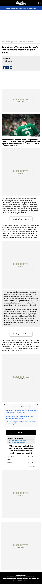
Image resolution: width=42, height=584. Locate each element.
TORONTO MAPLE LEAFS (26, 42)
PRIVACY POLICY (22, 579)
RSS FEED (15, 580)
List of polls (32, 466)
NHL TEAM (15, 42)
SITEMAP (20, 580)
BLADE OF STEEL (6, 42)
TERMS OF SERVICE (9, 579)
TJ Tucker (5, 60)
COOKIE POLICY (34, 579)
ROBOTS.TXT (26, 580)
